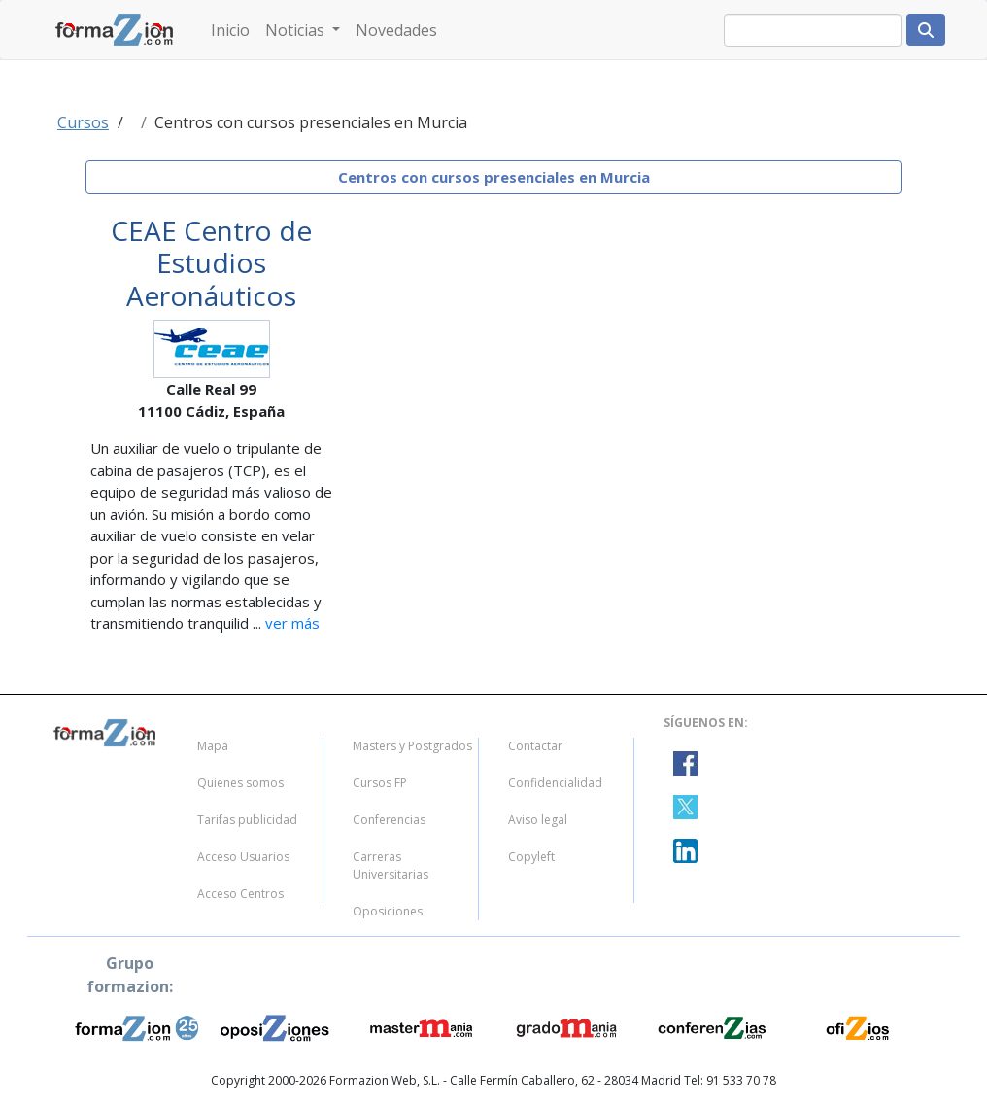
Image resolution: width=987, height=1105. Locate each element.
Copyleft (531, 856)
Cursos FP (380, 783)
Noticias (296, 30)
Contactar (535, 746)
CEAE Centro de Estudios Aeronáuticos (211, 263)
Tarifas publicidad (247, 819)
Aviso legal (537, 819)
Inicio (230, 30)
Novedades (396, 30)
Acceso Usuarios (243, 856)
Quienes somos (240, 783)
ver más (290, 623)
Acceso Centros (240, 893)
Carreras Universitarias (390, 865)
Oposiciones (388, 911)
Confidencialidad (555, 783)
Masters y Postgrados (412, 746)
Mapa (212, 746)
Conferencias (389, 819)
